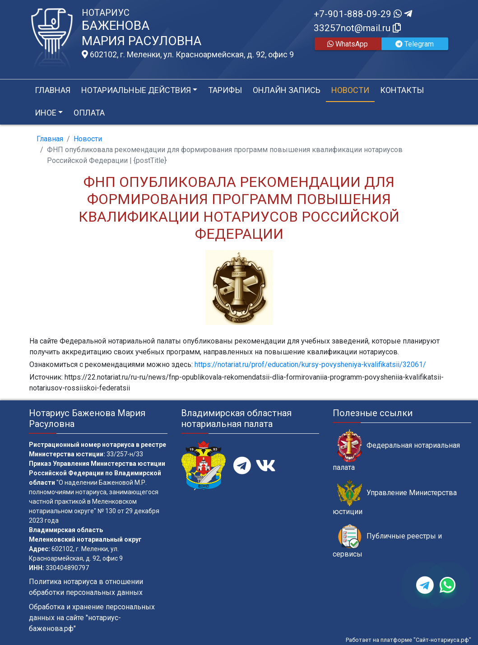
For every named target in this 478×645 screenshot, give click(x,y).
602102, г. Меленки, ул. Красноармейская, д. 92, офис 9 (188, 54)
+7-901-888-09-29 (363, 14)
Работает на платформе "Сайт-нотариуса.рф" (408, 639)
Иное (45, 112)
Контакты (402, 90)
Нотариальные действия (136, 90)
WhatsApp (347, 44)
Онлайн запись (286, 90)
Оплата (89, 112)
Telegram (414, 44)
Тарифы (225, 90)
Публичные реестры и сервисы (387, 541)
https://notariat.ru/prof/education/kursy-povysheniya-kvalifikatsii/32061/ (310, 364)
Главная (52, 90)
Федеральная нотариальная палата (396, 450)
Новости (350, 90)
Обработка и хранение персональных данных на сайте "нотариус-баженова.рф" (92, 618)
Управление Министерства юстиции (395, 498)
